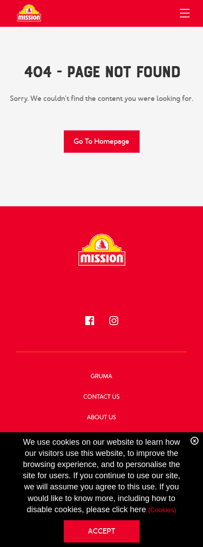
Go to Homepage (101, 141)
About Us (101, 418)
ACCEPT (101, 531)
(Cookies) (162, 510)
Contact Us (101, 397)
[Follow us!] (89, 320)
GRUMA (101, 376)
